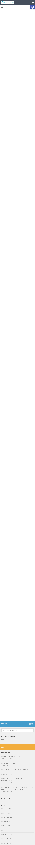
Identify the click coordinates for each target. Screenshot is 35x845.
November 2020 (8, 768)
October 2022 (7, 725)
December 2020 (8, 764)
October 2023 (7, 712)
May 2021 (6, 751)
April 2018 (6, 815)
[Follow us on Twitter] (32, 627)
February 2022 (7, 738)
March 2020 (6, 776)
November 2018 (8, 794)
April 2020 (6, 772)
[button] (32, 7)
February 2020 (7, 781)
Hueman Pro (26, 832)
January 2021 (7, 759)
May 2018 (6, 811)
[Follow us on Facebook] (29, 627)
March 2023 (6, 717)
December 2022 (8, 721)
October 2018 (7, 798)
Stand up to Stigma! (9, 666)
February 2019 (7, 789)
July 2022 (5, 734)
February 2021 (7, 755)
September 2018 (8, 802)
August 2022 (7, 729)
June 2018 (6, 806)
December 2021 (8, 742)
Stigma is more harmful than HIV (12, 660)
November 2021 (8, 746)
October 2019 (7, 785)
